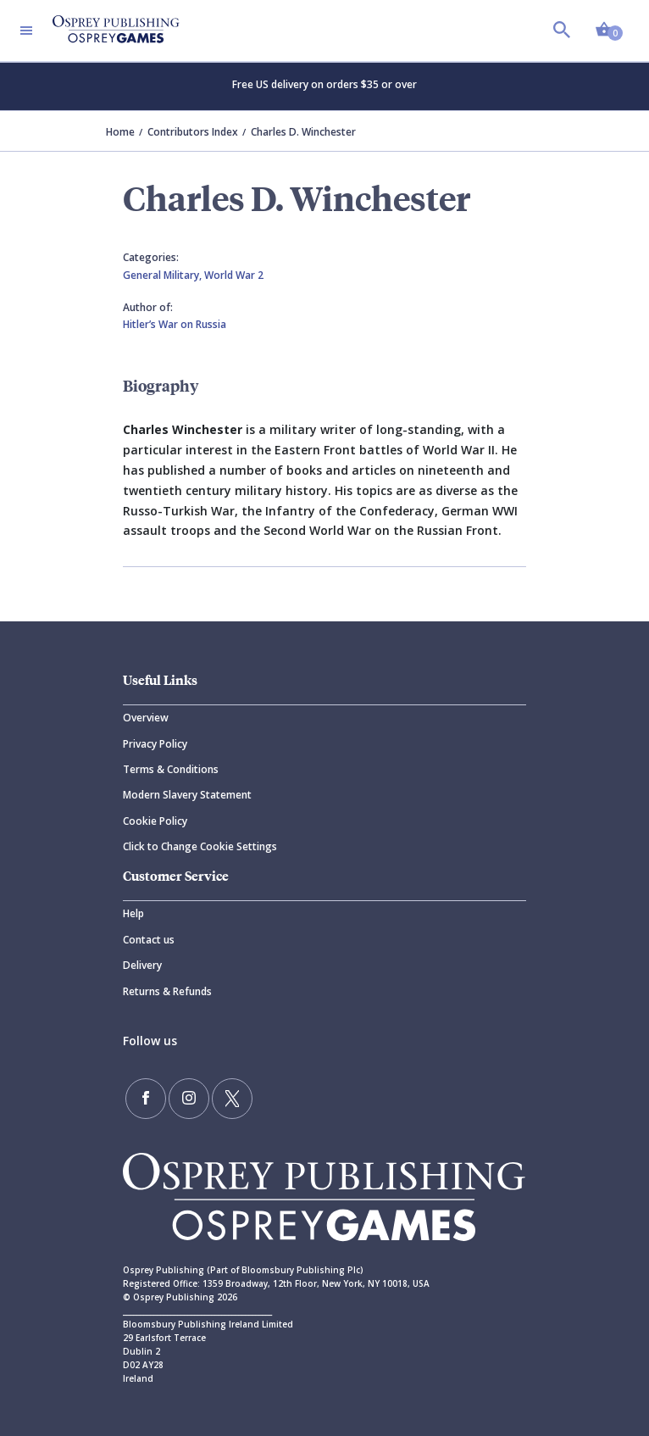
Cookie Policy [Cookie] (155, 821)
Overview (146, 717)
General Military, (163, 275)
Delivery (142, 965)
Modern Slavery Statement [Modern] (187, 795)
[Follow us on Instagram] (189, 1098)
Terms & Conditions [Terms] (171, 769)
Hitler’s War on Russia (174, 324)
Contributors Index (192, 132)
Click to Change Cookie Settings (200, 846)
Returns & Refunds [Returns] (167, 991)
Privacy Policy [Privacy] (155, 744)
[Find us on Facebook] (145, 1098)
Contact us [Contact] (149, 939)
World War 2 (233, 275)
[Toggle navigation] (26, 30)
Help (133, 913)
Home (120, 132)
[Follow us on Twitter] (232, 1098)
